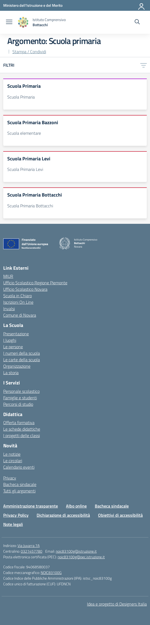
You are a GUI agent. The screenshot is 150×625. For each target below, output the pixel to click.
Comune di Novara (19, 315)
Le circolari (12, 460)
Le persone (13, 346)
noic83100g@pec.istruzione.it (81, 557)
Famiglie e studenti (20, 397)
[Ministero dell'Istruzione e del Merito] (32, 5)
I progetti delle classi (21, 435)
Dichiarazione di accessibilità (63, 515)
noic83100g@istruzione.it (76, 551)
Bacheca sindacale (19, 484)
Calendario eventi (18, 467)
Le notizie (11, 454)
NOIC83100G (51, 572)
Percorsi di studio (18, 404)
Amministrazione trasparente (30, 506)
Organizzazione (16, 366)
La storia (11, 372)
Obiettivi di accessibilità (120, 515)
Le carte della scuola (21, 359)
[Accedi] (142, 5)
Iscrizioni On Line (18, 302)
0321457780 (31, 551)
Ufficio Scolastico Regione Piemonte (35, 282)
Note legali (13, 524)
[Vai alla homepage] (23, 22)
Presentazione (16, 333)
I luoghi (9, 340)
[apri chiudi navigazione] (9, 22)
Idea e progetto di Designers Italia (117, 604)
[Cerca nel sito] (137, 22)
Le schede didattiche (21, 429)
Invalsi (9, 308)
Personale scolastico (21, 391)
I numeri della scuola (21, 353)
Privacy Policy (16, 515)
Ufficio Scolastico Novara (25, 289)
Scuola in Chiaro (17, 295)
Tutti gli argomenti (19, 491)
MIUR (8, 276)
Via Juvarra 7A (29, 545)
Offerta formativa (18, 422)
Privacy (9, 478)
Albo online (76, 506)
